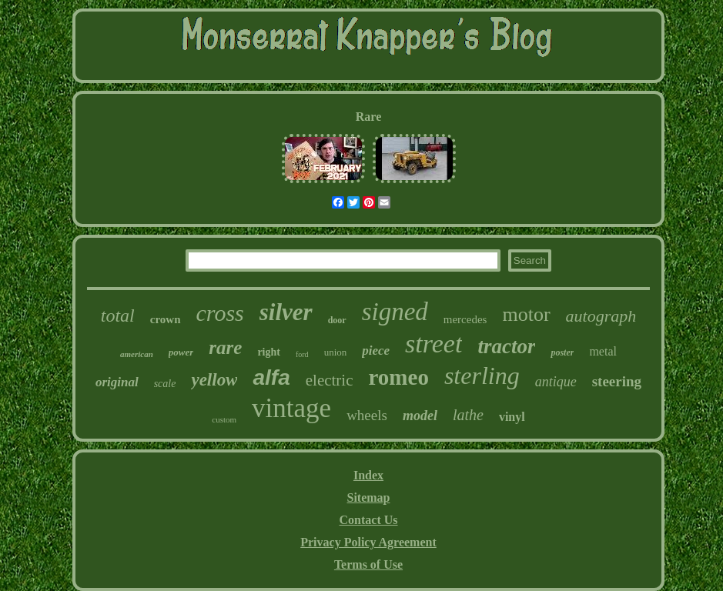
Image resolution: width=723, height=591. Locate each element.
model (420, 415)
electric (329, 380)
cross (220, 313)
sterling (482, 375)
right (268, 352)
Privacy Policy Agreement (368, 542)
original (117, 382)
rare (225, 347)
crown (165, 319)
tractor (506, 346)
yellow (214, 379)
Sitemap (368, 497)
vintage (291, 408)
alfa (271, 377)
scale (165, 383)
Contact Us (369, 519)
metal (603, 351)
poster (562, 352)
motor (526, 314)
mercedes (465, 319)
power (181, 352)
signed (395, 312)
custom (224, 419)
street (433, 343)
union (335, 352)
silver (286, 312)
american (136, 354)
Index (368, 475)
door (337, 320)
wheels (366, 415)
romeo (399, 377)
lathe (468, 414)
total (118, 316)
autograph (601, 316)
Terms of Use (368, 564)
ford (302, 354)
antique (556, 381)
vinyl (512, 416)
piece (376, 350)
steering (616, 381)
